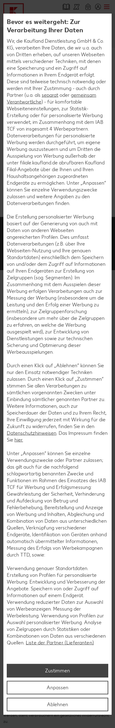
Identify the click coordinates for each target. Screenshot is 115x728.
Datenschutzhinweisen (31, 433)
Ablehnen (57, 704)
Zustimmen (57, 670)
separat (50, 95)
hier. (18, 440)
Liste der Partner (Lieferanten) (60, 643)
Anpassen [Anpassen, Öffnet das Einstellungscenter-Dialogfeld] (57, 687)
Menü (107, 7)
